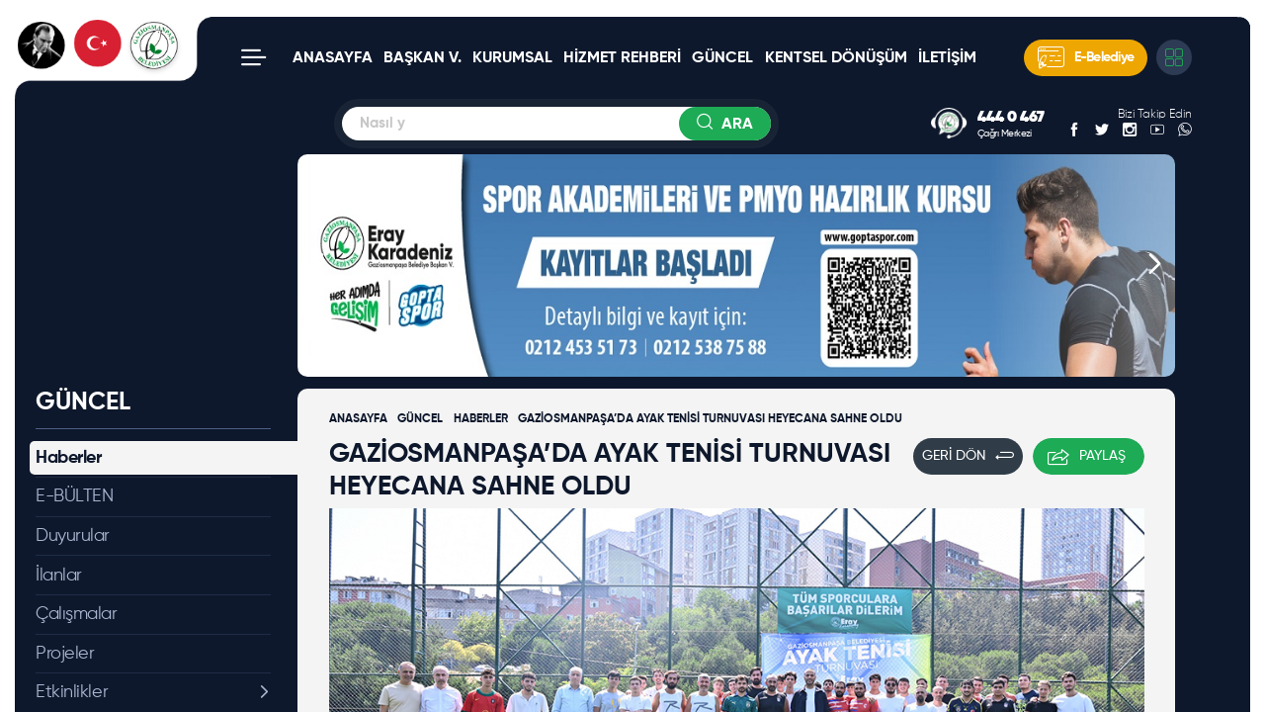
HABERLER (481, 419)
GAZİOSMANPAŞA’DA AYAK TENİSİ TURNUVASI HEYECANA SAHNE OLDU (710, 419)
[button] (317, 265)
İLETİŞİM (947, 58)
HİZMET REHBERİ (622, 58)
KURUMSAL (512, 58)
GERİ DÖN (968, 456)
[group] (736, 265)
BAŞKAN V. (422, 58)
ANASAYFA (333, 58)
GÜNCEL (722, 58)
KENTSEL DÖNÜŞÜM (836, 58)
